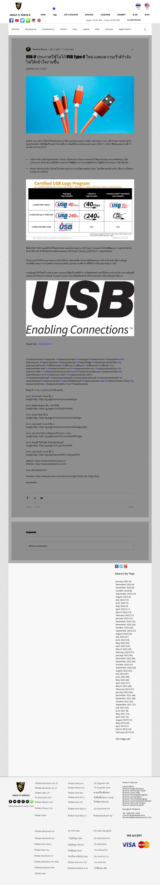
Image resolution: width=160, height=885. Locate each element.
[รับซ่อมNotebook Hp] (103, 816)
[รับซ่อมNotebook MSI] (44, 867)
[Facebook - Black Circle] (10, 801)
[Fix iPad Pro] (100, 862)
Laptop (86, 29)
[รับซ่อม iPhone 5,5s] (43, 808)
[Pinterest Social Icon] (39, 20)
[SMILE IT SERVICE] (20, 15)
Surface (109, 29)
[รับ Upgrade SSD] (101, 783)
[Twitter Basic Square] (121, 566)
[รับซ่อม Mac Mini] (42, 844)
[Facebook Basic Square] (116, 566)
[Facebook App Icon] (11, 20)
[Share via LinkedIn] (41, 498)
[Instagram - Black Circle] (27, 801)
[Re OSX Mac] (74, 831)
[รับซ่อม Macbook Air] (44, 838)
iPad (75, 29)
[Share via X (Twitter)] (34, 498)
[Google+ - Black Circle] (19, 801)
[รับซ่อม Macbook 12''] (44, 856)
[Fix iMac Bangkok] (102, 831)
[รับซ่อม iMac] (40, 815)
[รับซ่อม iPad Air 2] (76, 797)
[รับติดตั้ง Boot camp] (103, 797)
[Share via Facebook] (27, 498)
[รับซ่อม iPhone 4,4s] (43, 802)
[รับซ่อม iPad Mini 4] (77, 809)
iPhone (63, 29)
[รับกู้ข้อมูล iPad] (74, 850)
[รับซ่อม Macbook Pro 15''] (46, 783)
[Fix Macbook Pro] (102, 838)
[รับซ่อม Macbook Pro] (45, 831)
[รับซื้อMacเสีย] (100, 868)
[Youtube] (17, 20)
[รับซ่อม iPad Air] (75, 802)
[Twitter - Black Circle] (14, 801)
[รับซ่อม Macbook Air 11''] (46, 788)
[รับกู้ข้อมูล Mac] (75, 838)
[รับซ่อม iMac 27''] (42, 793)
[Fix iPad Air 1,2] (101, 856)
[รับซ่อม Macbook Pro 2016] (46, 862)
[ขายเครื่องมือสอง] (101, 792)
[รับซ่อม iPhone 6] (75, 783)
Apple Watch (125, 29)
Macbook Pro (48, 29)
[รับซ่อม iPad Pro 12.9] (77, 862)
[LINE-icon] (28, 20)
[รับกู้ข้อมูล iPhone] (76, 845)
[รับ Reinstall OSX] (43, 797)
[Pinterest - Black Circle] (23, 801)
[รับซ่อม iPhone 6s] (76, 788)
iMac (97, 29)
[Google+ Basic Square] (125, 566)
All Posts (15, 29)
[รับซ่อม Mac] (40, 873)
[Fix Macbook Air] (102, 809)
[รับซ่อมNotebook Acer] (77, 868)
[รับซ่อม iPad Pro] (75, 793)
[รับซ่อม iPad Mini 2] (77, 816)
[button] (102, 20)
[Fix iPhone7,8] (101, 850)
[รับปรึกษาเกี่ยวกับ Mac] (78, 856)
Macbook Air (31, 29)
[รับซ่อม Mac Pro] (42, 850)
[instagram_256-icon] (33, 20)
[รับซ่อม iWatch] (101, 802)
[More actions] (132, 49)
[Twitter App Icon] (22, 20)
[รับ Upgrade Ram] (102, 787)
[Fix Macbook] (100, 844)
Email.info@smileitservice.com (137, 817)
